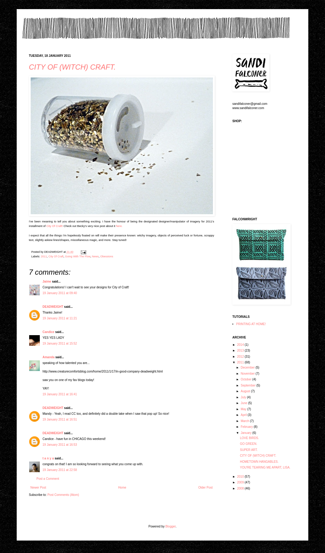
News (95, 256)
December (248, 367)
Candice (48, 332)
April (244, 415)
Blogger (170, 526)
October (246, 379)
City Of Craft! (54, 226)
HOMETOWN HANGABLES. (259, 461)
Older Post (205, 487)
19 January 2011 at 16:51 (60, 419)
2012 (241, 356)
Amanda (48, 357)
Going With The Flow (77, 256)
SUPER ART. (249, 450)
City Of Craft (56, 256)
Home (122, 487)
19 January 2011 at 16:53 (60, 444)
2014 (241, 344)
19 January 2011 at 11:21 (60, 318)
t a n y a (48, 458)
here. (119, 226)
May (244, 409)
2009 (241, 482)
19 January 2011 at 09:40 (60, 293)
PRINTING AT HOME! (251, 324)
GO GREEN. (248, 443)
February (247, 426)
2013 (241, 350)
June (244, 403)
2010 (241, 476)
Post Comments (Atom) (63, 494)
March (245, 421)
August (246, 391)
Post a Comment (47, 478)
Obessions (106, 256)
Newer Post (38, 487)
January (246, 432)
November (248, 373)
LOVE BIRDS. (249, 438)
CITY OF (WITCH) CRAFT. (72, 67)
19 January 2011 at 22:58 (60, 470)
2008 (241, 488)
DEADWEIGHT (53, 306)
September (248, 385)
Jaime (47, 281)
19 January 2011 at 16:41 (60, 394)
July (244, 397)
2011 (44, 256)
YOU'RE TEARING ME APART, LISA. (265, 467)
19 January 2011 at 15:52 (60, 343)
